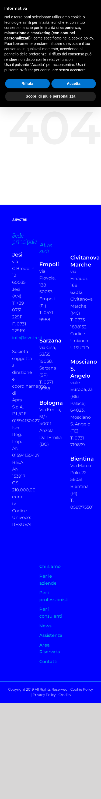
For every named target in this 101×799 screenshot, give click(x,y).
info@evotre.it (27, 337)
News (45, 625)
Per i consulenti (50, 613)
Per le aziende (48, 580)
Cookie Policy (81, 689)
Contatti (48, 661)
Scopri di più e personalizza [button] (50, 96)
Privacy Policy (44, 695)
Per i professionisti (50, 596)
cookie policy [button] (82, 38)
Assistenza (50, 635)
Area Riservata (49, 648)
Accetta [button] (74, 83)
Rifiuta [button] (27, 83)
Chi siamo (50, 566)
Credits (64, 695)
